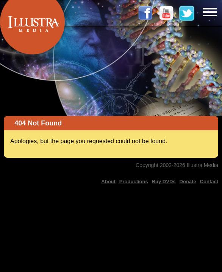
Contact (209, 181)
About (108, 181)
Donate (188, 181)
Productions (133, 181)
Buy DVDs (164, 181)
